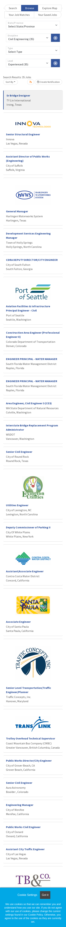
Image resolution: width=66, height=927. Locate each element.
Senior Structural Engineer (23, 134)
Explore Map (49, 8)
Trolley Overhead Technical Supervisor (30, 738)
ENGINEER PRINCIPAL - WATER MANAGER (31, 359)
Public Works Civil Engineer (23, 827)
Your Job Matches (19, 15)
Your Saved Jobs (47, 15)
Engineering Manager (19, 805)
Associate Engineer (18, 621)
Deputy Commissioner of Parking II (28, 527)
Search (13, 8)
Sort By (9, 81)
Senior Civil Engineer (19, 451)
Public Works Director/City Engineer (29, 760)
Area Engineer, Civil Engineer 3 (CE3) (29, 403)
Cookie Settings (27, 894)
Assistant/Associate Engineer (24, 571)
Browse (29, 8)
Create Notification (48, 81)
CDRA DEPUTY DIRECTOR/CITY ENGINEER (32, 260)
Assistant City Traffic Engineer (25, 849)
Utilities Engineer (17, 505)
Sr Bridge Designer (18, 95)
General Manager (17, 211)
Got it (45, 894)
